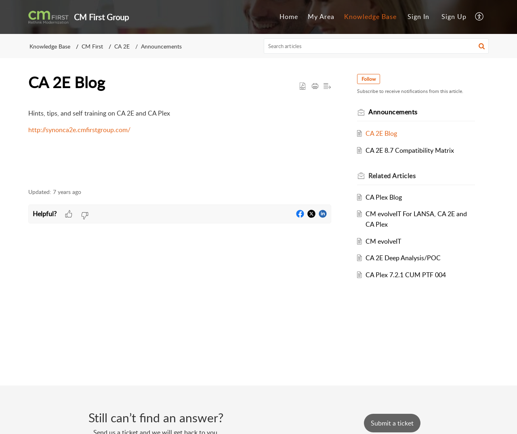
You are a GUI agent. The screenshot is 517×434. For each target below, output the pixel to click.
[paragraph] (179, 121)
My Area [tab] (321, 16)
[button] (480, 17)
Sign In (418, 16)
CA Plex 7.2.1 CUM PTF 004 (406, 274)
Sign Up (454, 16)
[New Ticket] (392, 423)
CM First (92, 46)
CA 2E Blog (381, 133)
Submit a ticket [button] (392, 423)
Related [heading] (392, 175)
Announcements (161, 46)
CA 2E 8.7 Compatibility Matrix (410, 150)
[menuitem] (418, 17)
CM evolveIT (383, 241)
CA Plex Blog (384, 197)
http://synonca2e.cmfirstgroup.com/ (79, 129)
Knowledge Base (49, 46)
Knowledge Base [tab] (370, 16)
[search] (376, 46)
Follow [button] (368, 79)
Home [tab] (289, 16)
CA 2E (122, 46)
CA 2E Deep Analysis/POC (403, 257)
